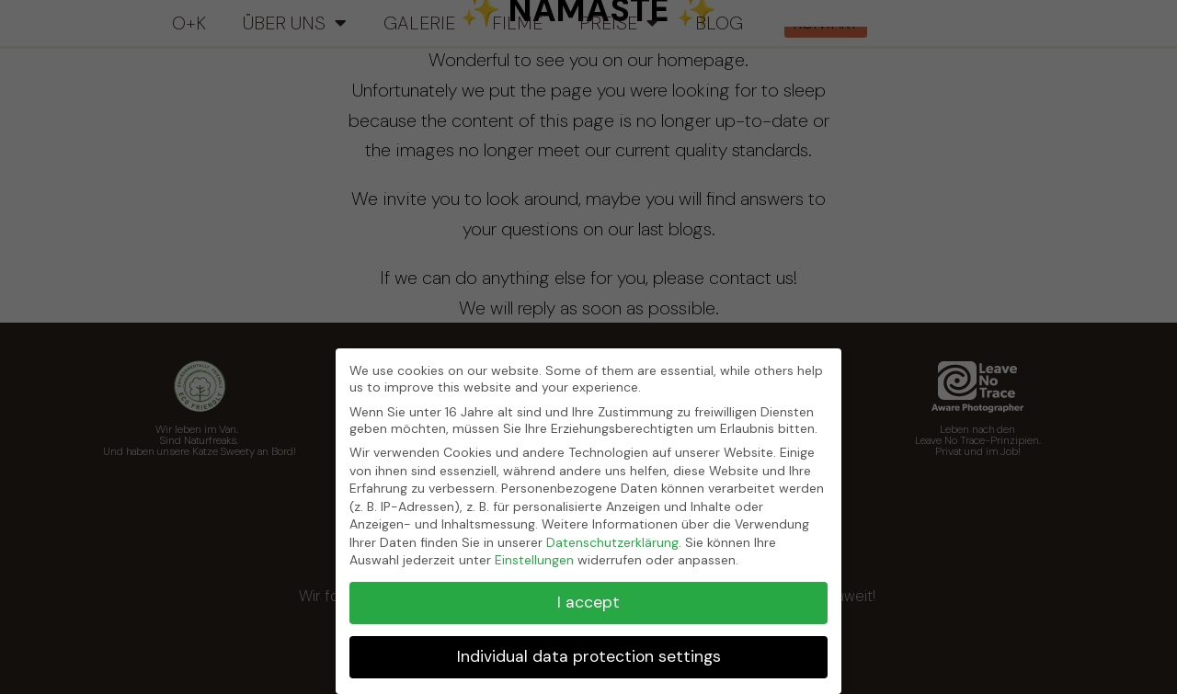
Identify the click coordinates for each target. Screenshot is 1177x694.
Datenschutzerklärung (612, 542)
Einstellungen (534, 560)
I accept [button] (588, 602)
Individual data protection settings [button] (589, 656)
